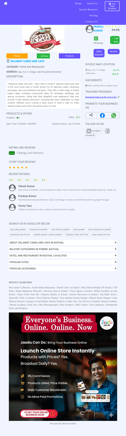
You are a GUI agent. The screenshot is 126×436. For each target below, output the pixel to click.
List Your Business (112, 6)
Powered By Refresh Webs (63, 423)
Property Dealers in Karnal (54, 294)
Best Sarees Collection (20, 287)
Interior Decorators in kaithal (84, 294)
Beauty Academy (109, 301)
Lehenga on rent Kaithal (36, 301)
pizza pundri (79, 229)
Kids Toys (32, 305)
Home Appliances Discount (29, 291)
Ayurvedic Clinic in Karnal (22, 298)
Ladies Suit (71, 301)
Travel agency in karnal (81, 291)
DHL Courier (81, 305)
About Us (92, 3)
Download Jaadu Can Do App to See (101, 97)
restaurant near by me (20, 234)
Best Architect (67, 305)
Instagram (94, 131)
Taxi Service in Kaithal (89, 301)
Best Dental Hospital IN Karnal (97, 287)
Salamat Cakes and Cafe (77, 234)
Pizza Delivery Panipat (48, 298)
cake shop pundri (18, 229)
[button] (63, 243)
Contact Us (91, 21)
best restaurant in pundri (99, 229)
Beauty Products (57, 301)
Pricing (94, 15)
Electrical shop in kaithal (56, 291)
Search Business (88, 9)
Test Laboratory (97, 305)
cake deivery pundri (60, 229)
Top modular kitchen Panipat (74, 298)
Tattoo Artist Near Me (29, 294)
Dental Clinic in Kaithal (68, 287)
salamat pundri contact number (48, 234)
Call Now (43, 56)
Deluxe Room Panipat (100, 298)
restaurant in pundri (39, 229)
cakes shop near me (101, 234)
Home (78, 3)
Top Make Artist (108, 294)
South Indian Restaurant (44, 287)
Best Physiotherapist (48, 305)
